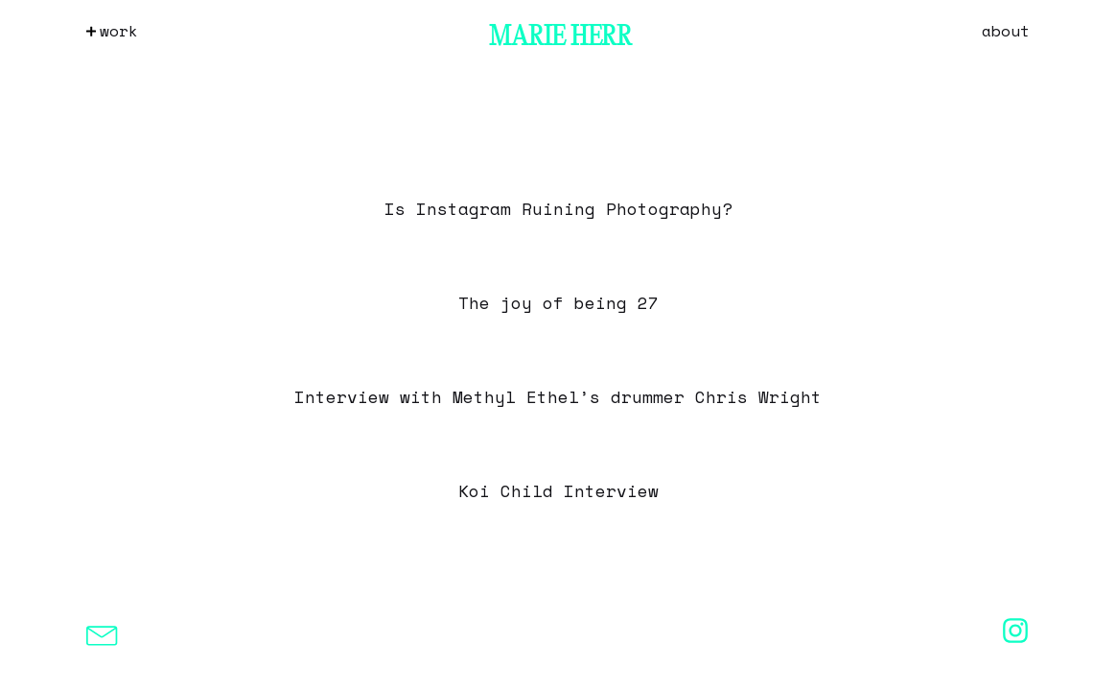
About (1006, 30)
